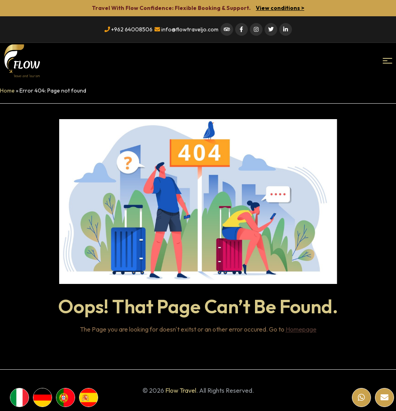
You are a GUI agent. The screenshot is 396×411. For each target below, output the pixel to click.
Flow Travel (180, 390)
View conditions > (280, 8)
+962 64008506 (128, 29)
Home (7, 90)
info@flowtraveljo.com (186, 29)
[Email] (384, 397)
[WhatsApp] (361, 397)
